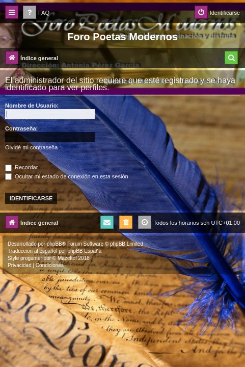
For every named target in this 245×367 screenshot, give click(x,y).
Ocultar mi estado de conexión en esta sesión (66, 176)
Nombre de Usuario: (32, 105)
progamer (31, 258)
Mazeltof (67, 258)
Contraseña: (21, 128)
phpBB (54, 244)
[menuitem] (36, 13)
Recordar (21, 167)
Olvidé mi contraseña (31, 147)
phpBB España (84, 251)
